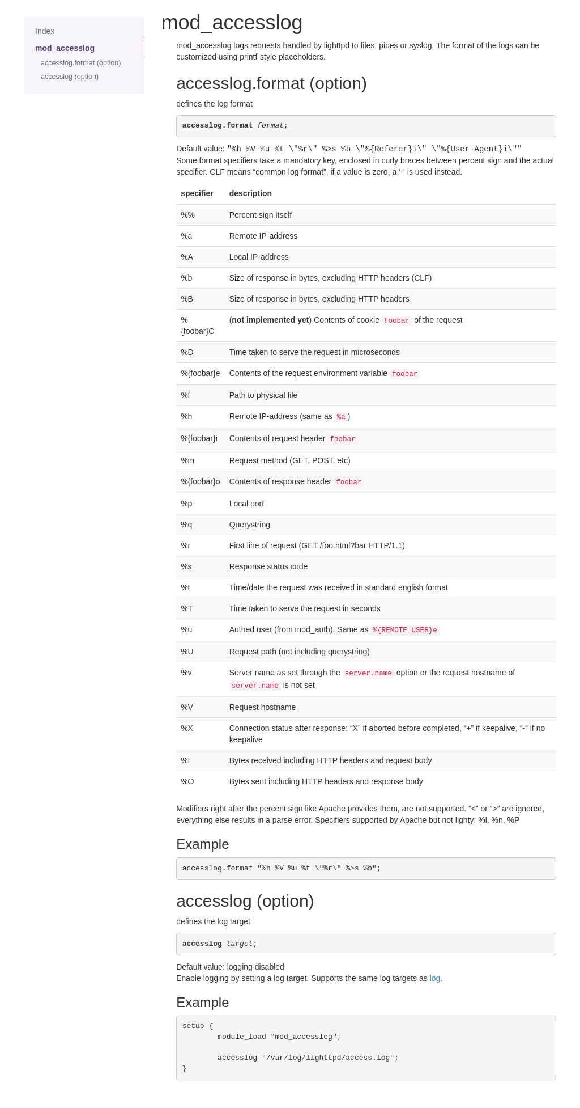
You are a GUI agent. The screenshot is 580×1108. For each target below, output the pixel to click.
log (435, 977)
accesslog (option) (70, 77)
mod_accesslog (65, 48)
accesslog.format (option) (81, 63)
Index (44, 31)
